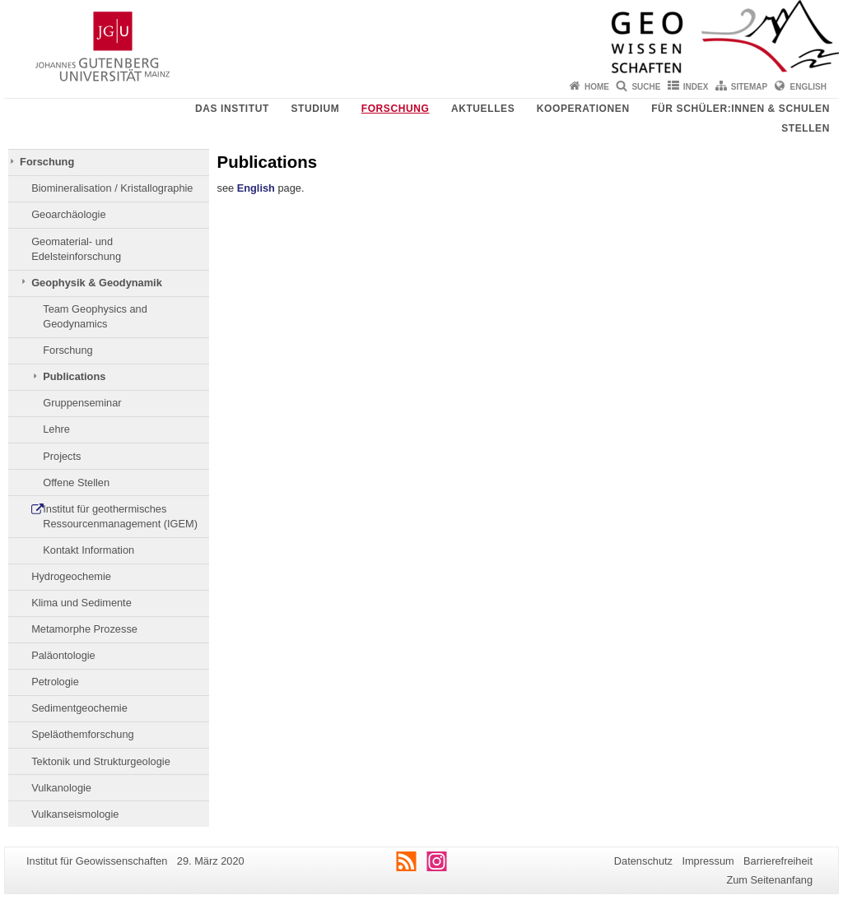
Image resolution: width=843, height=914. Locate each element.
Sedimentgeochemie (79, 708)
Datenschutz (643, 861)
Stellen (805, 128)
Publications (74, 376)
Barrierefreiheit (778, 861)
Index (696, 86)
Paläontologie (63, 655)
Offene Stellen (76, 482)
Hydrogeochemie (71, 576)
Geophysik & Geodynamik (96, 282)
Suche (645, 86)
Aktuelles (483, 108)
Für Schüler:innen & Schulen (740, 108)
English (808, 86)
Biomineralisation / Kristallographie (112, 188)
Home (597, 86)
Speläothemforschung (82, 734)
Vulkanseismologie (75, 814)
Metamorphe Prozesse (84, 629)
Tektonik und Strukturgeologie (100, 761)
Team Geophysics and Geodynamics (95, 316)
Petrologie (55, 681)
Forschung (395, 108)
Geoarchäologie (68, 214)
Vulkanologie (61, 788)
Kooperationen (583, 108)
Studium (315, 108)
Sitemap (749, 86)
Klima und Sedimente (81, 602)
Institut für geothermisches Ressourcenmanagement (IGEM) (120, 516)
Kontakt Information (88, 550)
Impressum (708, 861)
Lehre (56, 429)
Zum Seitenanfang (769, 880)
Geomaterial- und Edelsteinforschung (76, 248)
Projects (62, 456)
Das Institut (232, 108)
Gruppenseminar (82, 403)
